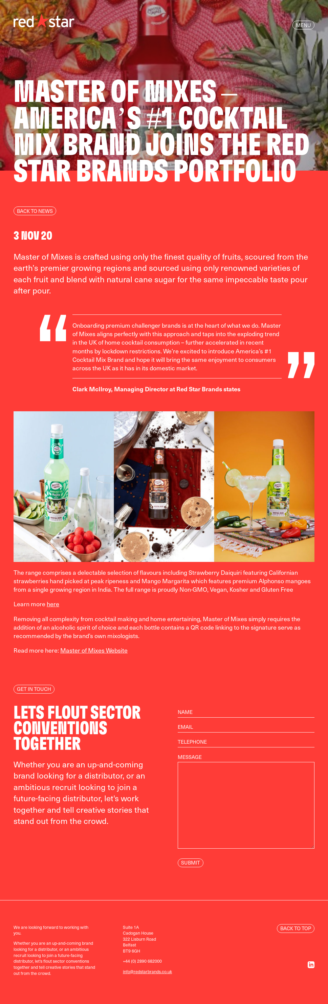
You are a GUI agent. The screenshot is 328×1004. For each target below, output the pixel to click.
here (53, 603)
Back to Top (295, 928)
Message (246, 805)
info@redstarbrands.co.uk (147, 971)
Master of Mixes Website (94, 650)
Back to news (35, 211)
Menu (303, 25)
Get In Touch (34, 688)
